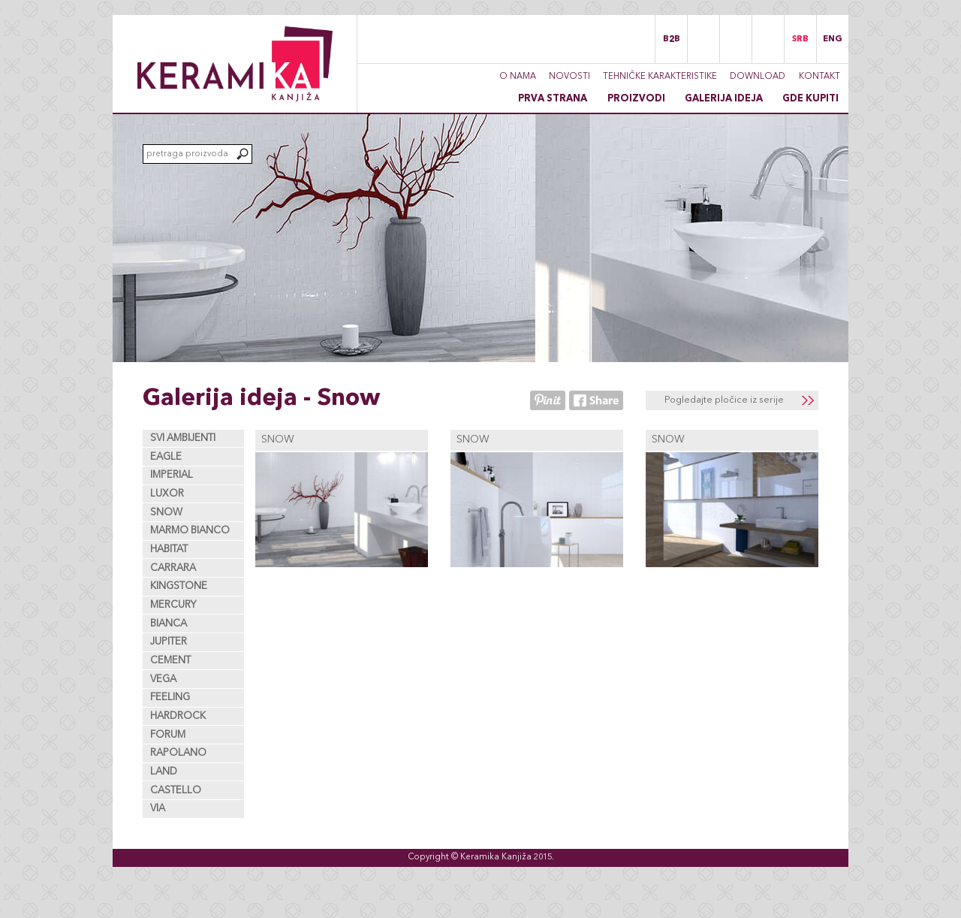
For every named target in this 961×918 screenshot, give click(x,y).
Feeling (170, 697)
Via (157, 809)
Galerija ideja (724, 99)
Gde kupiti (810, 99)
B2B (671, 39)
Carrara (173, 568)
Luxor (167, 494)
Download (757, 76)
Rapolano (178, 753)
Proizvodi (636, 99)
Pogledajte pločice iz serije (724, 400)
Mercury (173, 605)
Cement (170, 661)
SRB (800, 39)
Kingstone (178, 586)
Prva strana (552, 99)
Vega (163, 679)
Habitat (169, 549)
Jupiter (168, 642)
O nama (517, 76)
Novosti (569, 76)
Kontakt (819, 76)
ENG (832, 39)
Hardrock (178, 716)
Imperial (171, 475)
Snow (166, 513)
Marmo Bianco (190, 531)
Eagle (166, 457)
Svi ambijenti (182, 438)
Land (163, 772)
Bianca (168, 624)
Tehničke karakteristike (660, 76)
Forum (167, 735)
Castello (175, 791)
